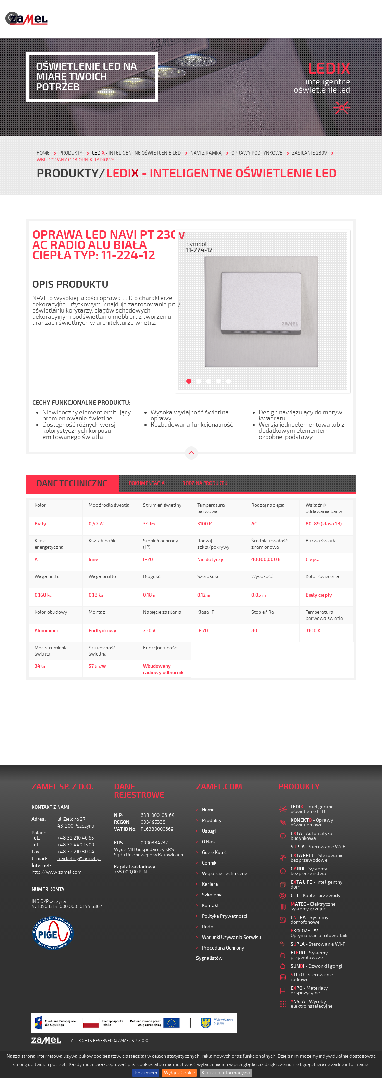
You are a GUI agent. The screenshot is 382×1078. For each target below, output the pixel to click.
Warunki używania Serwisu (231, 937)
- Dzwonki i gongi (316, 966)
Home (208, 810)
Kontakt (210, 905)
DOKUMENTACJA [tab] (147, 483)
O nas (208, 842)
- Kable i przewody (315, 895)
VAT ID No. (125, 829)
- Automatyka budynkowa (311, 836)
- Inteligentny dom (316, 884)
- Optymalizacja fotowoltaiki (319, 933)
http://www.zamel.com (56, 872)
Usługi (209, 831)
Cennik (209, 863)
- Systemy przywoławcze (309, 955)
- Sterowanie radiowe (312, 977)
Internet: (41, 865)
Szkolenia (212, 895)
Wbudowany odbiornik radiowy (75, 160)
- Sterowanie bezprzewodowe (317, 858)
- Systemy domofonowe (309, 920)
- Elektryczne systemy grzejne (313, 906)
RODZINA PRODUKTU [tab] (204, 483)
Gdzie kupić (214, 852)
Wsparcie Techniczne (224, 874)
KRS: (119, 842)
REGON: (122, 822)
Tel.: (35, 838)
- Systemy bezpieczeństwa (309, 871)
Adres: (38, 819)
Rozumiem (146, 1073)
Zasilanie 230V (309, 153)
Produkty (211, 820)
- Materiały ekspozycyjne (309, 990)
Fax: (36, 851)
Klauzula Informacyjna (226, 1073)
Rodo (207, 927)
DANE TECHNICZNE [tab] (72, 483)
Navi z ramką (206, 153)
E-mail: (39, 858)
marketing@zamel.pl (79, 858)
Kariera (210, 884)
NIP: (118, 815)
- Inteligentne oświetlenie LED (136, 153)
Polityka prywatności (224, 916)
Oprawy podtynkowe (256, 153)
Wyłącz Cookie (179, 1073)
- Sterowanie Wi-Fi (318, 847)
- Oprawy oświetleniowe (312, 822)
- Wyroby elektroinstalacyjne (312, 1004)
